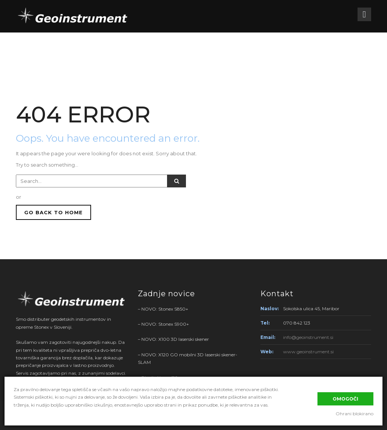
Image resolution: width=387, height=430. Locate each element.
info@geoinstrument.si (308, 337)
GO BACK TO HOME (53, 212)
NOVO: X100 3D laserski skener (175, 339)
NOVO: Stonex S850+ (164, 309)
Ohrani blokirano (354, 413)
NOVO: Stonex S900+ (165, 324)
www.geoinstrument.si (308, 351)
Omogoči (345, 399)
